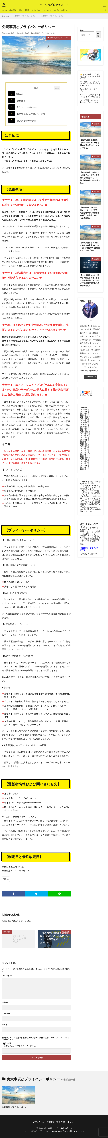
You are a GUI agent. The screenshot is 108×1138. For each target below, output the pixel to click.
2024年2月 (84, 432)
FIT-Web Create (54, 1131)
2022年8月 (84, 466)
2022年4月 (84, 473)
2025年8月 (84, 413)
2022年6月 (84, 469)
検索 (82, 30)
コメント (7, 976)
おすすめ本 (39, 10)
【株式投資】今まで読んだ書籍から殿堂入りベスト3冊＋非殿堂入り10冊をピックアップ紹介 (90, 249)
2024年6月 (84, 426)
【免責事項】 (17, 100)
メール (6, 1013)
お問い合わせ (73, 10)
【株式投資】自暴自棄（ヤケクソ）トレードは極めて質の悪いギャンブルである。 (90, 144)
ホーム (5, 10)
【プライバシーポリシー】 (23, 107)
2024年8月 (84, 423)
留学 (22, 10)
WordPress (79, 1131)
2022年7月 (84, 467)
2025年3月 (84, 417)
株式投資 (14, 10)
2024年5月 (84, 428)
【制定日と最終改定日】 (22, 120)
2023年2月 (84, 454)
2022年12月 (85, 458)
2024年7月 (84, 425)
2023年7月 (84, 445)
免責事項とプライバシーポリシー (25, 16)
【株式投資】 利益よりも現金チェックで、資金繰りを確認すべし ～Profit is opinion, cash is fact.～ (90, 179)
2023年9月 (84, 441)
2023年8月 (84, 443)
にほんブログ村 (86, 399)
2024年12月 (85, 421)
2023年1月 (84, 456)
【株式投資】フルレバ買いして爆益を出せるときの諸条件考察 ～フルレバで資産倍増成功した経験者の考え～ (90, 284)
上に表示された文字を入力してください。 (19, 1046)
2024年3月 (84, 430)
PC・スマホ (52, 10)
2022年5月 (84, 471)
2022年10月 (85, 462)
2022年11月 (85, 460)
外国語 (29, 10)
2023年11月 (85, 438)
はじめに (16, 93)
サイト (5, 1024)
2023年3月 (84, 453)
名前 (5, 1002)
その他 (62, 10)
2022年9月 (84, 464)
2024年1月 (84, 434)
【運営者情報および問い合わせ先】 (27, 113)
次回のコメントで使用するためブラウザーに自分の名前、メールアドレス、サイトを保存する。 (35, 1038)
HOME (6, 16)
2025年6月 (84, 415)
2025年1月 (84, 419)
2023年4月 (84, 451)
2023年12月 (85, 436)
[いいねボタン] (5, 879)
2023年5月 (84, 449)
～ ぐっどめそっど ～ (54, 4)
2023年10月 (85, 439)
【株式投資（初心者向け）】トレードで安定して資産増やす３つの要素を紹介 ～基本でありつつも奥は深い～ (90, 215)
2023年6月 (84, 447)
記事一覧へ (90, 381)
